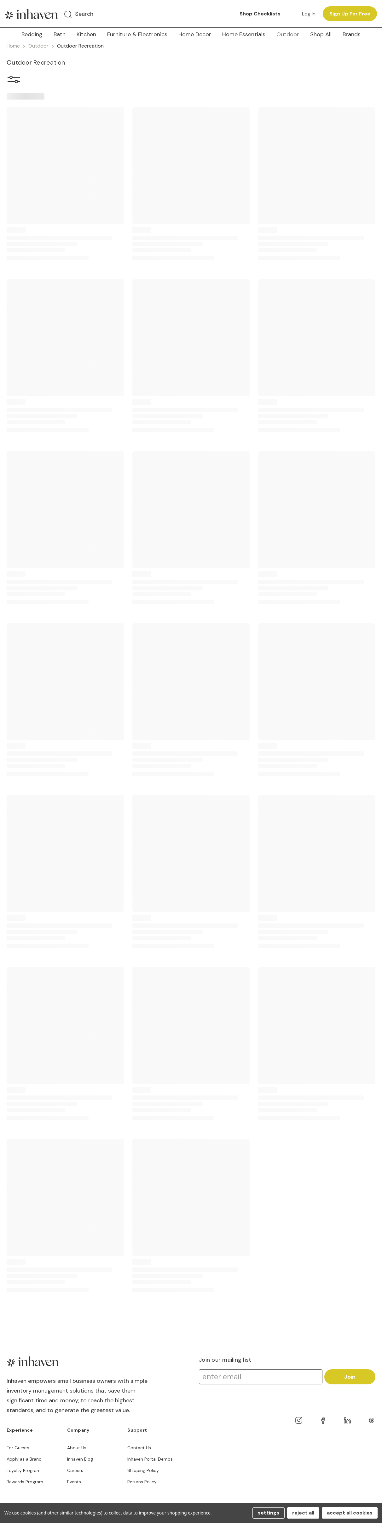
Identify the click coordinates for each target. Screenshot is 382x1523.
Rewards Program (25, 1482)
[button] (14, 81)
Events (74, 1482)
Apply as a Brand (24, 1459)
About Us (76, 1448)
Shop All (321, 34)
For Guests (18, 1448)
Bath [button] (60, 34)
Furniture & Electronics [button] (137, 34)
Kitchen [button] (86, 34)
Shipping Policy (143, 1470)
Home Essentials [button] (243, 34)
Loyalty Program (24, 1470)
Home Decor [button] (194, 34)
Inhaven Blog (80, 1459)
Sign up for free (349, 13)
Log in (308, 13)
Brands (352, 34)
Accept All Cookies (350, 1512)
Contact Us (139, 1448)
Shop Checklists (260, 13)
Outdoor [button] (287, 34)
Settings (268, 1512)
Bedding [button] (32, 34)
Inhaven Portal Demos (150, 1459)
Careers (75, 1470)
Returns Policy (142, 1482)
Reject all (303, 1512)
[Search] (68, 15)
